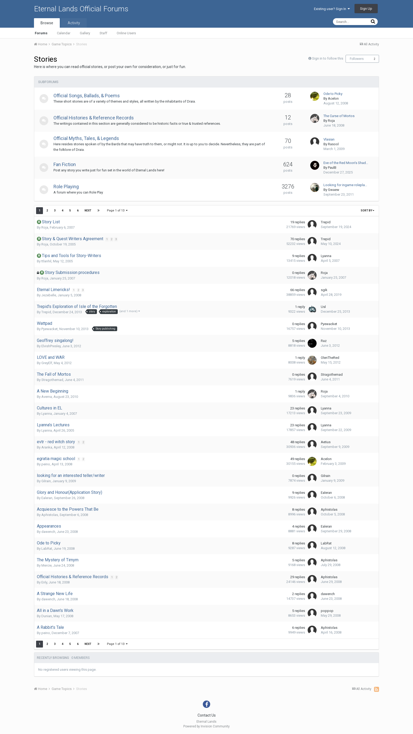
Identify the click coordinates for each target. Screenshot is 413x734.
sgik (324, 290)
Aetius (326, 442)
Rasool (333, 144)
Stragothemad (52, 380)
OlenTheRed (330, 358)
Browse (47, 23)
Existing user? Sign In (332, 9)
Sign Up (366, 9)
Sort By (367, 210)
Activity (74, 23)
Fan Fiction (66, 164)
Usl (323, 307)
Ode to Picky (332, 94)
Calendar (63, 33)
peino (45, 464)
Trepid (326, 222)
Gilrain (46, 481)
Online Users (126, 33)
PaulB (332, 168)
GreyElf (46, 363)
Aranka (46, 447)
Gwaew (333, 190)
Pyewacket (49, 329)
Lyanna (326, 256)
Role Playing (68, 186)
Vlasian (329, 139)
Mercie (46, 565)
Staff (103, 33)
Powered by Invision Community (206, 726)
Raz (324, 341)
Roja (331, 121)
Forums (41, 33)
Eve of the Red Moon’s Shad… (345, 163)
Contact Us (207, 715)
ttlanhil (46, 261)
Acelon (333, 98)
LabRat (46, 548)
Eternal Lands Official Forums (81, 8)
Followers (357, 59)
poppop (327, 611)
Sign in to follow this (327, 58)
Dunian (46, 616)
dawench (48, 532)
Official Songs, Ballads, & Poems (88, 95)
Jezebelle (48, 295)
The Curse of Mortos (339, 116)
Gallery (85, 33)
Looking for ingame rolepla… (345, 185)
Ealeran (46, 498)
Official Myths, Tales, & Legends (88, 138)
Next (88, 210)
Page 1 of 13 (117, 210)
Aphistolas (49, 515)
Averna (46, 397)
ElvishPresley (51, 346)
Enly (44, 582)
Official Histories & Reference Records (95, 117)
